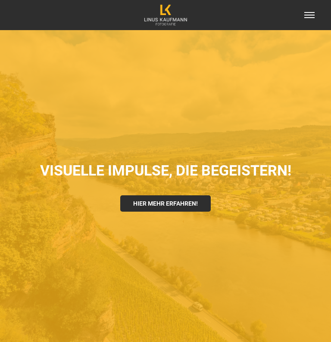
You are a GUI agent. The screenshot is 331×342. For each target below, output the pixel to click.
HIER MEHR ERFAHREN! (165, 203)
